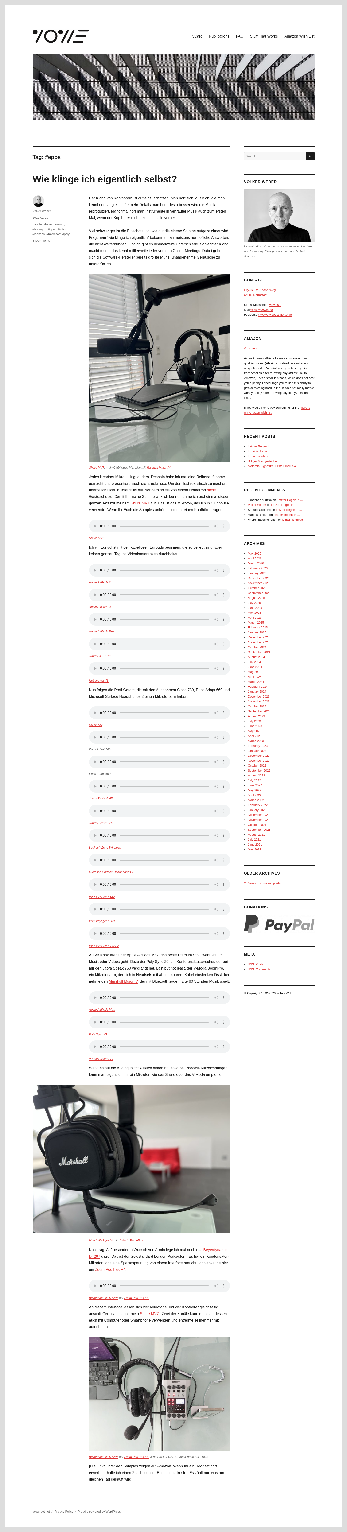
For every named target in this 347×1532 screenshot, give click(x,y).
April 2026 (255, 558)
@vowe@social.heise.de (275, 314)
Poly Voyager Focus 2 (104, 945)
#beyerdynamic (53, 224)
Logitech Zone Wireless (105, 847)
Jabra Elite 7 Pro (100, 656)
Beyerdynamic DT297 (103, 1297)
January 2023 (257, 750)
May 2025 (254, 612)
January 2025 (257, 632)
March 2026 (256, 563)
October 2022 (257, 765)
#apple (37, 224)
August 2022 (256, 775)
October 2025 (257, 588)
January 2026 (257, 573)
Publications (219, 36)
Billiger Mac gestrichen (263, 461)
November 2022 (259, 760)
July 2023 (254, 721)
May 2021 (254, 849)
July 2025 (254, 603)
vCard (197, 36)
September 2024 (259, 652)
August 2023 (256, 716)
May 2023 (254, 731)
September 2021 (259, 829)
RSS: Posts (255, 964)
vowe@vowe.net (261, 309)
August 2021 (256, 834)
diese (211, 490)
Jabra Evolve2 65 (101, 798)
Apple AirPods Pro (101, 631)
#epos (52, 229)
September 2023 (259, 711)
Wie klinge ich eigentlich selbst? (105, 179)
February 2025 (258, 627)
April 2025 (255, 617)
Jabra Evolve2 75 (101, 823)
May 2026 (254, 553)
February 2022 (258, 805)
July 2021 (254, 839)
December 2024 (259, 637)
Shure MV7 (96, 467)
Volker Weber (42, 211)
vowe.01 (275, 304)
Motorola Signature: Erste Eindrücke (272, 466)
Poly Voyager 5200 (102, 921)
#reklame (250, 348)
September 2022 (259, 770)
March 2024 (256, 681)
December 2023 (259, 696)
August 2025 (256, 598)
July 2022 (254, 780)
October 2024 (257, 647)
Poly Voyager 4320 (102, 896)
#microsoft (54, 234)
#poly (66, 234)
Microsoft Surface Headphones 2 (111, 872)
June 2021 (255, 844)
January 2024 (257, 691)
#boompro (40, 229)
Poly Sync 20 (98, 1034)
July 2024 (254, 662)
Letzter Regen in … (261, 446)
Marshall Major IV (158, 467)
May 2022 (254, 790)
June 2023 (255, 726)
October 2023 (257, 706)
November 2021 (259, 820)
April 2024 (255, 677)
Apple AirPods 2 (100, 582)
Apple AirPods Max (102, 1009)
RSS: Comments (259, 969)
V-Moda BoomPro (101, 1058)
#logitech (39, 234)
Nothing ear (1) (99, 680)
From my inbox (258, 456)
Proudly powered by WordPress (99, 1511)
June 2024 (255, 667)
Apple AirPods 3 (100, 607)
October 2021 (257, 824)
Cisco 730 (96, 724)
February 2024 (258, 686)
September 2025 (259, 593)
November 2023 (259, 701)
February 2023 (258, 746)
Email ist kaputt (258, 451)
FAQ (239, 36)
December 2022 (259, 755)
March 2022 (256, 800)
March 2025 (256, 622)
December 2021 (259, 815)
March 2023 (256, 741)
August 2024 (256, 657)
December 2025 (259, 578)
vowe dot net (41, 1511)
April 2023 (255, 736)
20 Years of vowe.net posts (262, 883)
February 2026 (258, 568)
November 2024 (259, 642)
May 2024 (254, 672)
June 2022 (255, 785)
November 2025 (259, 583)
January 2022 (257, 810)
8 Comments (41, 240)
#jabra (62, 229)
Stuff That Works (264, 36)
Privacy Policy (63, 1511)
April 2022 (255, 795)
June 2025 (255, 607)
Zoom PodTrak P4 (110, 1270)
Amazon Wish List (299, 36)
